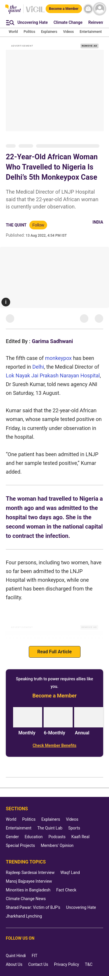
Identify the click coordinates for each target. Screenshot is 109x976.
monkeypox (58, 358)
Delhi (38, 367)
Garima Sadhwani (52, 341)
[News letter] (88, 9)
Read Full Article (54, 651)
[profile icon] (99, 9)
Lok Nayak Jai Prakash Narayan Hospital (53, 375)
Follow (38, 225)
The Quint (16, 225)
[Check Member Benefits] (54, 745)
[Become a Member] (64, 8)
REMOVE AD (89, 45)
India (97, 222)
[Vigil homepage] (35, 12)
